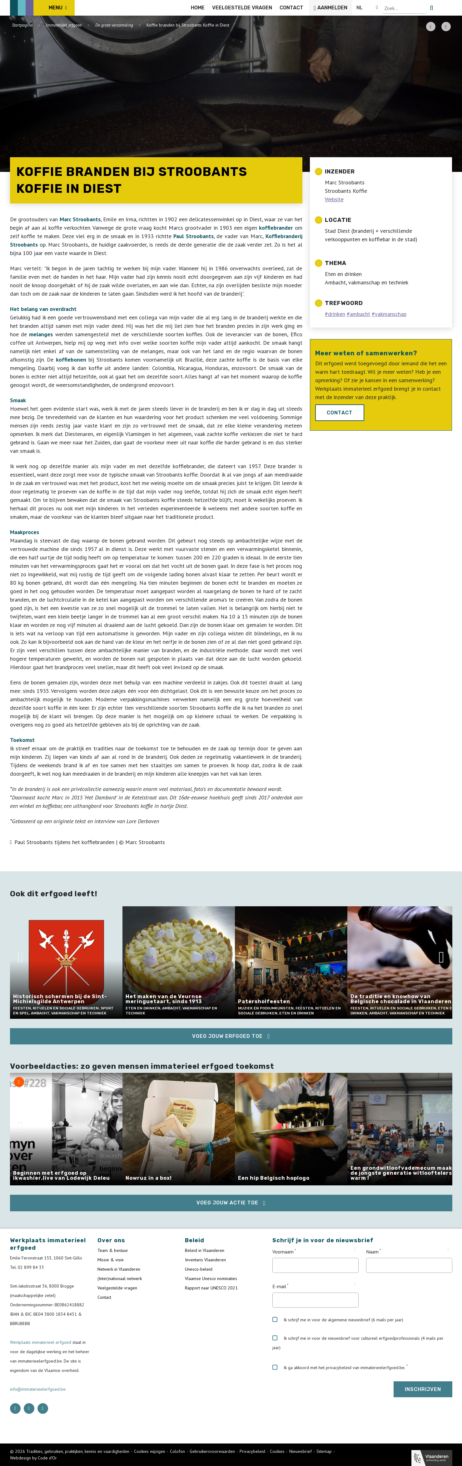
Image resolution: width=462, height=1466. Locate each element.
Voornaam (283, 1251)
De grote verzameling (114, 25)
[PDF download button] (430, 26)
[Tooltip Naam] (448, 1249)
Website (334, 199)
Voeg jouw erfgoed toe (227, 1036)
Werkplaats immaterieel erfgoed (41, 1342)
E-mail (279, 1286)
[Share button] (446, 26)
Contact (340, 413)
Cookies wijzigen (149, 1451)
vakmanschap (390, 314)
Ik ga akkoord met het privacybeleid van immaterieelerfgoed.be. (338, 1367)
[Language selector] (431, 8)
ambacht (360, 314)
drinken (336, 314)
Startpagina (22, 25)
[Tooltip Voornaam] (354, 1249)
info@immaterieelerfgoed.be (38, 1389)
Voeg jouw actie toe (227, 1203)
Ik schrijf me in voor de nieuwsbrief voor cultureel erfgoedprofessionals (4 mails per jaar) (358, 1342)
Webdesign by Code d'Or (33, 1458)
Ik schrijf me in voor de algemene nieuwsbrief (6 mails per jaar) (337, 1320)
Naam (372, 1251)
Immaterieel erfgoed (64, 25)
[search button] (448, 7)
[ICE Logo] (42, 8)
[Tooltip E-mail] (354, 1284)
